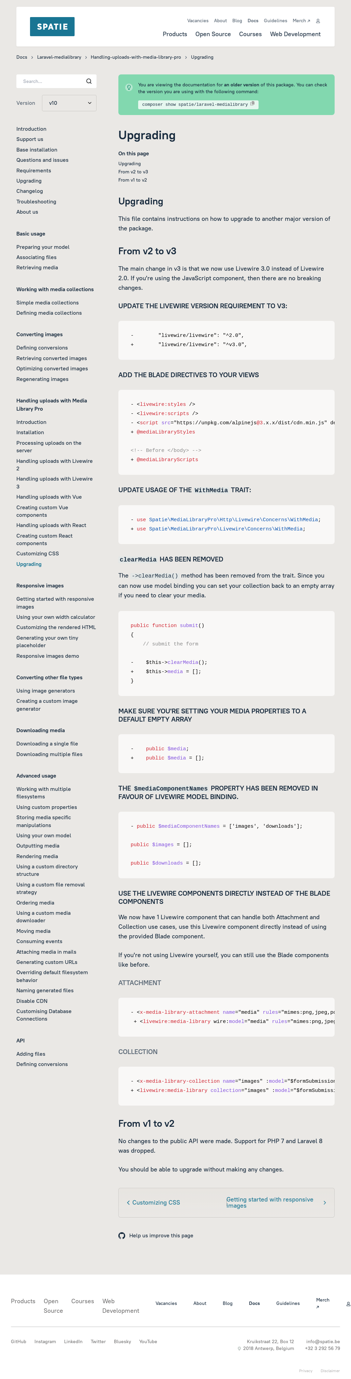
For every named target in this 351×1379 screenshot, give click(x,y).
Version (25, 102)
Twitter (98, 1341)
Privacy (305, 1370)
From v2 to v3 (133, 172)
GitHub (18, 1341)
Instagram (45, 1341)
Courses (250, 34)
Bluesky (122, 1341)
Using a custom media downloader (43, 916)
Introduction (31, 128)
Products (174, 34)
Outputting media (37, 845)
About (220, 20)
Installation (30, 432)
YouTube (148, 1341)
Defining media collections (49, 312)
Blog (237, 20)
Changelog (29, 190)
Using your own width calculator (55, 616)
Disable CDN (31, 1000)
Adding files (30, 1053)
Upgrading (29, 180)
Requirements (33, 170)
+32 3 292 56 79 (322, 1348)
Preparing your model (43, 246)
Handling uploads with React (51, 525)
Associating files (36, 257)
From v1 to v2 (132, 180)
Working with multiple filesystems (43, 792)
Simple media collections (47, 302)
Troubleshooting (36, 201)
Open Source (213, 34)
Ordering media (35, 902)
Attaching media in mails (46, 951)
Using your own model (43, 835)
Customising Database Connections (44, 1015)
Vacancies (197, 20)
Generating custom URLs (46, 961)
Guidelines (276, 20)
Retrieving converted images (51, 358)
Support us (29, 139)
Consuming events (39, 941)
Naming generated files (45, 990)
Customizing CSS (37, 553)
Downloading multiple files (49, 754)
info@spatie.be (323, 1341)
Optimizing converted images (52, 368)
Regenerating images (42, 378)
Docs (253, 20)
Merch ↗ (301, 20)
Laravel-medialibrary (59, 57)
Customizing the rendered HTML (56, 627)
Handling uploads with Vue (49, 496)
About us (27, 211)
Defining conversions (42, 347)
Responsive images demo (47, 655)
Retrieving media (37, 267)
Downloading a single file (47, 743)
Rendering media (37, 856)
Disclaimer (330, 1370)
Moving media (33, 930)
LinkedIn (73, 1341)
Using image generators (45, 690)
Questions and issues (42, 159)
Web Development (295, 34)
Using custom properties (46, 807)
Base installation (36, 149)
